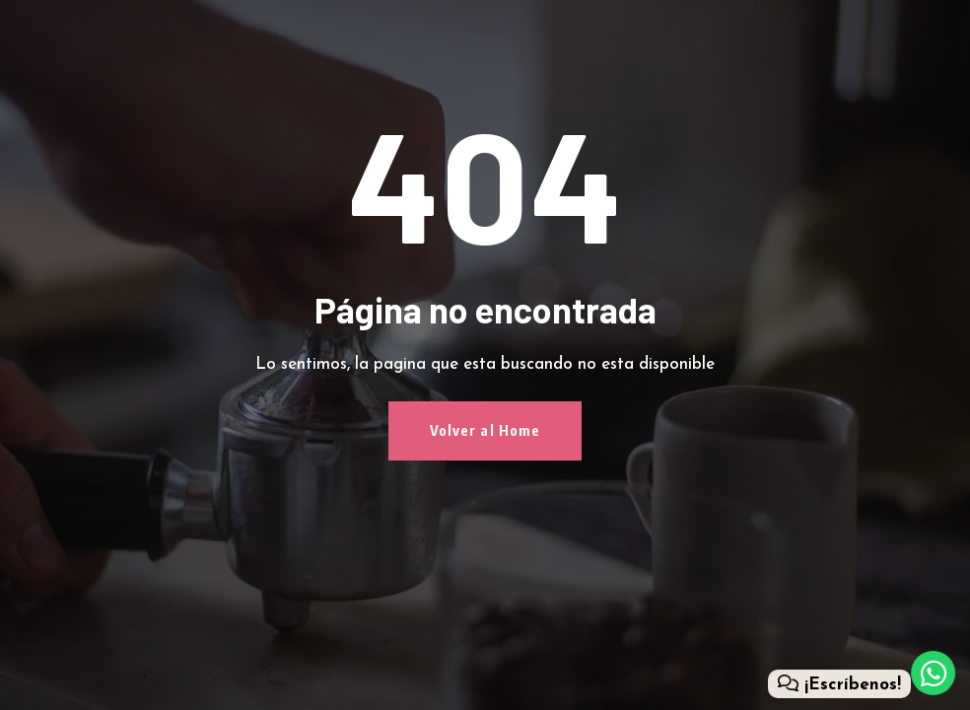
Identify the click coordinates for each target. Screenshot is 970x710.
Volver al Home (485, 430)
